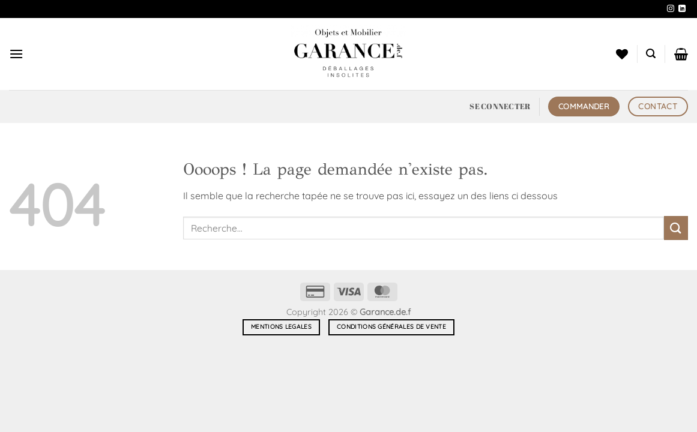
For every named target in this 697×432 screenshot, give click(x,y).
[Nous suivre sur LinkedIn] (682, 9)
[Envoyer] (676, 227)
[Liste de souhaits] (622, 54)
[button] (16, 53)
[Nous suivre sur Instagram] (670, 9)
